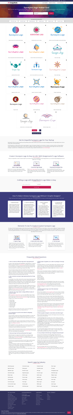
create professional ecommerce (21, 296)
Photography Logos (54, 370)
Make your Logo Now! (36, 132)
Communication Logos (12, 383)
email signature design (49, 306)
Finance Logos (24, 377)
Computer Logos (11, 385)
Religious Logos (54, 374)
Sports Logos (53, 383)
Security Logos (53, 377)
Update (51, 13)
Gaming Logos (24, 383)
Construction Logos (25, 365)
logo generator (21, 264)
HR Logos (38, 370)
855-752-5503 (56, 0)
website (59, 305)
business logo (27, 329)
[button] (65, 21)
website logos (47, 323)
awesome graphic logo (50, 291)
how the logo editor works (41, 283)
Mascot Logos (39, 381)
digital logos (29, 344)
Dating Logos (24, 368)
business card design (19, 337)
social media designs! (46, 147)
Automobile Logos (11, 372)
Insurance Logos (40, 372)
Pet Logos (53, 368)
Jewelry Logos (39, 374)
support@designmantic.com (42, 284)
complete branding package (50, 309)
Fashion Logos (24, 374)
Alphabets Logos (11, 370)
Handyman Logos (40, 365)
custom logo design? (33, 168)
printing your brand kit (16, 322)
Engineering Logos (25, 372)
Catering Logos (10, 377)
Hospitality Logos (40, 368)
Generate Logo (36, 187)
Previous (34, 130)
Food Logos (24, 381)
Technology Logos (54, 385)
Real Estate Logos (54, 372)
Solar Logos (53, 379)
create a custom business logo (18, 288)
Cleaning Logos (10, 379)
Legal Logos (39, 377)
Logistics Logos (39, 379)
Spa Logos (53, 381)
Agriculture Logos (11, 368)
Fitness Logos (24, 379)
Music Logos (53, 365)
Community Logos (11, 381)
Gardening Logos (25, 385)
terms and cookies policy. (21, 413)
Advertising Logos (11, 365)
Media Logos (39, 383)
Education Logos (25, 370)
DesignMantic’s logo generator (15, 294)
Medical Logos (39, 385)
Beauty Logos (10, 374)
